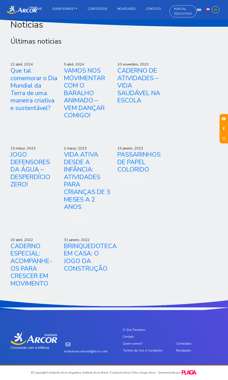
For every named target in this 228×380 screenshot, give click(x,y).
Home (37, 9)
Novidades (127, 9)
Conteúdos (97, 9)
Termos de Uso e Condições (143, 350)
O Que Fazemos (134, 330)
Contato (153, 9)
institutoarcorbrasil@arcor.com (86, 351)
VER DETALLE (25, 119)
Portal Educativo (183, 11)
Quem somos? (63, 9)
